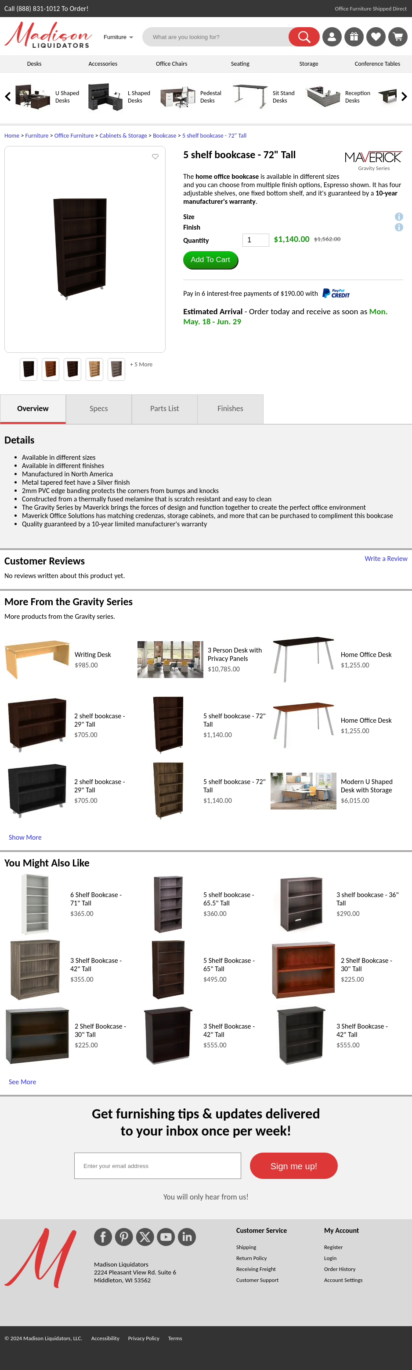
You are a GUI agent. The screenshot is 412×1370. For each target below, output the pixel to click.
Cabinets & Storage (123, 135)
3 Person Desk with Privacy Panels (235, 654)
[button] (304, 36)
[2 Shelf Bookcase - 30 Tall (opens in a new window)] (303, 998)
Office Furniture (74, 135)
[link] (398, 36)
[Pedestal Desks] (177, 112)
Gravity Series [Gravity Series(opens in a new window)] (374, 168)
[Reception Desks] (322, 112)
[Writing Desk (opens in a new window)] (37, 677)
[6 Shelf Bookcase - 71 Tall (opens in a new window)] (35, 932)
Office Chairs (171, 63)
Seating (240, 63)
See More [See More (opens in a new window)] (22, 1082)
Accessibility (105, 1338)
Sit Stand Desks (284, 96)
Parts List (164, 408)
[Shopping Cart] (398, 36)
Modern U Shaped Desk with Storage (367, 785)
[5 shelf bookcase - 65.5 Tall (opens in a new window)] (168, 932)
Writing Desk (93, 654)
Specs (99, 408)
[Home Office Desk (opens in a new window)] (303, 682)
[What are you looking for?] (221, 36)
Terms (175, 1338)
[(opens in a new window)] (374, 157)
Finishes (230, 408)
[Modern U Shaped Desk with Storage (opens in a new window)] (303, 807)
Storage (309, 63)
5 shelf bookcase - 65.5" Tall (228, 899)
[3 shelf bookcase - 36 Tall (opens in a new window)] (301, 932)
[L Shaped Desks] (105, 112)
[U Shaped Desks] (33, 112)
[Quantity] (255, 240)
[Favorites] (376, 44)
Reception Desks (357, 96)
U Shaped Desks (67, 96)
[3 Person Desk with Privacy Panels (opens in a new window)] (170, 675)
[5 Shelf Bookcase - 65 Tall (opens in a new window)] (168, 998)
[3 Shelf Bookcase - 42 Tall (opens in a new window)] (35, 998)
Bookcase (164, 135)
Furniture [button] (119, 38)
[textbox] (157, 1166)
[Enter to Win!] (354, 44)
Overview (32, 408)
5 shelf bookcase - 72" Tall (214, 135)
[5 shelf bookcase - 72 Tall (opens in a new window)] (168, 753)
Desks (34, 63)
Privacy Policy (143, 1338)
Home (11, 135)
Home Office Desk (366, 654)
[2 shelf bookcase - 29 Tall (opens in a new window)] (37, 753)
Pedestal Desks (210, 96)
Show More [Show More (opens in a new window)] (25, 837)
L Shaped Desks (139, 96)
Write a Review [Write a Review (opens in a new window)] (386, 558)
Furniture (37, 135)
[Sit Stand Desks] (250, 112)
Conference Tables (378, 63)
